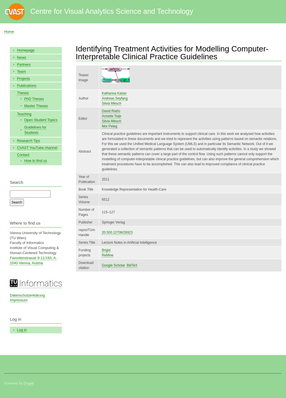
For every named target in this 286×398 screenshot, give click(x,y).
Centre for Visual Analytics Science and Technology (111, 11)
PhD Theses (34, 99)
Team (21, 71)
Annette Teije (111, 116)
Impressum (19, 300)
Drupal (29, 383)
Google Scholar (113, 265)
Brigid (106, 250)
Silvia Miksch (111, 103)
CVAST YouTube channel (37, 148)
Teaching (24, 114)
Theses (23, 93)
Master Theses (36, 106)
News (21, 57)
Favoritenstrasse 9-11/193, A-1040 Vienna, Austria (33, 260)
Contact (23, 155)
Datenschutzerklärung (27, 295)
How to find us (35, 161)
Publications (27, 85)
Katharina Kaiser (114, 93)
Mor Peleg (109, 126)
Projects (23, 78)
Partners (24, 64)
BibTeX (132, 265)
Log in (22, 330)
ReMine (107, 255)
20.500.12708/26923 (117, 232)
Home (9, 32)
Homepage (26, 50)
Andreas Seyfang (115, 98)
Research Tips (28, 141)
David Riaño (111, 111)
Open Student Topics (40, 120)
